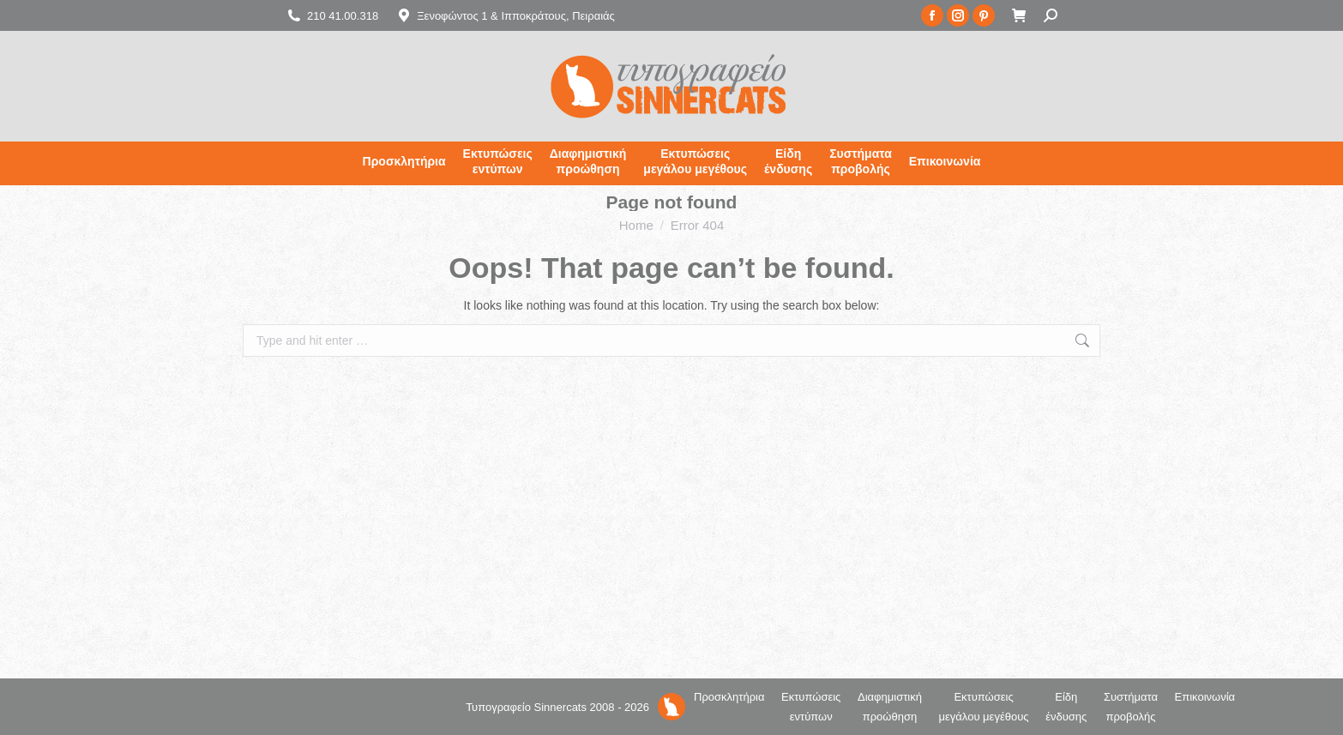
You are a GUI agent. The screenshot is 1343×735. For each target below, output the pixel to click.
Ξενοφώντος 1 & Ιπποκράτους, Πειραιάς (505, 16)
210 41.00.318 (332, 16)
